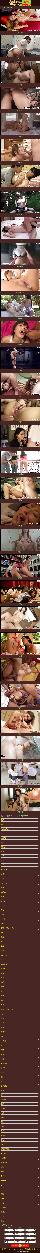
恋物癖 (3, 923)
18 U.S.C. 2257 (18, 1249)
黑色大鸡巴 (5, 829)
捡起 (2, 1054)
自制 (2, 973)
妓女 (2, 1216)
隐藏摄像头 (5, 964)
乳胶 (2, 991)
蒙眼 (2, 842)
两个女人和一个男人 (8, 928)
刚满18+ (4, 1180)
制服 (2, 1198)
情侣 (2, 878)
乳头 (2, 1027)
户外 (2, 1045)
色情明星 (4, 1063)
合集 (2, 874)
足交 (2, 941)
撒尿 (2, 1059)
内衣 (2, 1000)
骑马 (2, 1095)
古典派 (3, 1207)
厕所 (2, 1194)
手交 (2, 960)
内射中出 (4, 883)
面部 (2, 914)
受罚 (2, 1072)
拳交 (2, 937)
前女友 (3, 905)
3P (2, 1185)
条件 (10, 1249)
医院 (2, 978)
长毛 (2, 1005)
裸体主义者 (5, 1032)
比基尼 (3, 838)
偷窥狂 (3, 1212)
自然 (2, 1023)
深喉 (2, 887)
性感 (2, 1113)
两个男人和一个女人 (8, 1009)
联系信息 (5, 1249)
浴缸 (2, 824)
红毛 (2, 1090)
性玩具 (3, 1108)
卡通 (2, 856)
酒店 (2, 982)
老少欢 (3, 1041)
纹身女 (3, 1176)
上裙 (2, 1203)
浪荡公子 (4, 1162)
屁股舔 (3, 1099)
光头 (2, 820)
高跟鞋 (3, 969)
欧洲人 (3, 901)
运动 (2, 1140)
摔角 (2, 1221)
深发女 (3, 847)
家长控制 (35, 1249)
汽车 (2, 851)
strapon (3, 1153)
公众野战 (4, 1068)
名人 (2, 865)
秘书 (2, 1104)
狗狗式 (3, 892)
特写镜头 (4, 869)
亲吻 (2, 987)
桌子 (2, 1167)
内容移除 (28, 1249)
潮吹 (2, 1144)
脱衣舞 (3, 1158)
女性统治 (4, 919)
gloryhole (4, 955)
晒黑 (2, 1171)
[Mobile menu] (2, 3)
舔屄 (2, 1081)
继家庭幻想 (5, 1149)
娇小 (2, 1050)
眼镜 (2, 951)
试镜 (2, 860)
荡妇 (2, 1126)
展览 (2, 910)
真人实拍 (4, 1086)
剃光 (2, 1117)
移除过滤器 (25, 1246)
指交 (2, 932)
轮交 (2, 946)
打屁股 (3, 1135)
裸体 (2, 1018)
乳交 (2, 1189)
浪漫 (2, 896)
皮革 (2, 996)
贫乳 (2, 1131)
